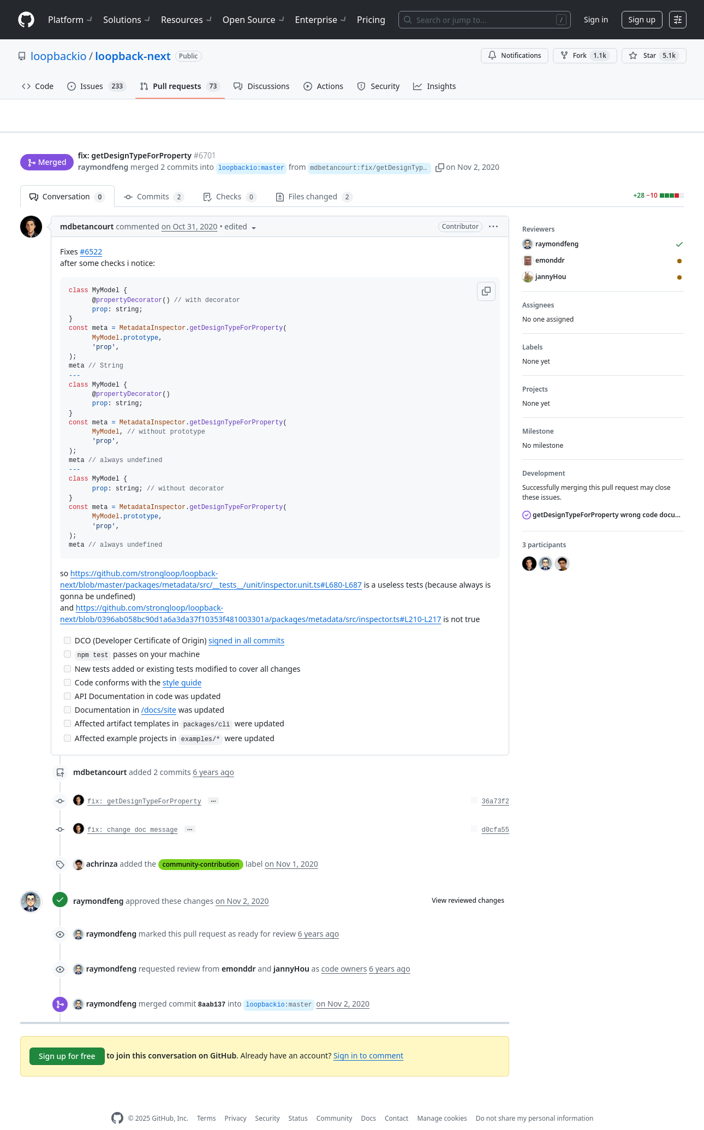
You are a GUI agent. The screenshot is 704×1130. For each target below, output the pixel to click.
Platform (71, 20)
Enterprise (321, 20)
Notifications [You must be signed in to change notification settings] (514, 55)
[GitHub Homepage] (117, 1101)
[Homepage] (26, 20)
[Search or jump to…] (484, 19)
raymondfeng (103, 146)
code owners (344, 951)
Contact (396, 1100)
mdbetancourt (87, 209)
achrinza (102, 847)
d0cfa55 (495, 813)
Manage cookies (442, 1100)
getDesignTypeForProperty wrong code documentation (603, 497)
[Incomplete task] (67, 623)
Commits (154, 180)
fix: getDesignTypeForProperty (144, 785)
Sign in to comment (368, 1038)
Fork (585, 55)
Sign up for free (67, 1039)
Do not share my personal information (535, 1100)
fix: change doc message (132, 813)
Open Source (255, 20)
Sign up (642, 19)
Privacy (236, 1100)
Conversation (67, 180)
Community (335, 1100)
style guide (182, 665)
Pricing (371, 20)
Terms (206, 1100)
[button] (472, 146)
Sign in (596, 19)
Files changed (314, 180)
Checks (229, 180)
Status (298, 1100)
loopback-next (133, 56)
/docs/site (158, 693)
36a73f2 (495, 785)
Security (267, 1100)
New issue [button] (650, 123)
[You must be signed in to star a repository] (654, 55)
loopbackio (59, 56)
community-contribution (201, 847)
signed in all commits (246, 623)
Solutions (127, 20)
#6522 (91, 234)
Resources (187, 20)
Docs (368, 1100)
